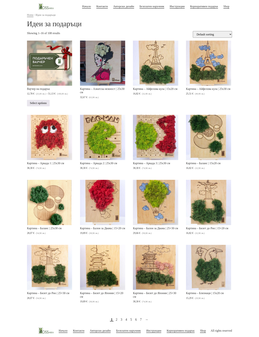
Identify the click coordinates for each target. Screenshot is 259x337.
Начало (86, 6)
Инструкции (177, 6)
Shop (226, 6)
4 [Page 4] (126, 319)
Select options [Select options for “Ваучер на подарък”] (38, 103)
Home (30, 14)
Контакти (102, 6)
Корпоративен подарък (204, 6)
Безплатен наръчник (152, 6)
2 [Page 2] (116, 319)
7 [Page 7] (141, 319)
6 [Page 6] (136, 319)
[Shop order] (212, 34)
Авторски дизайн (123, 6)
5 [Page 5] (131, 319)
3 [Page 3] (121, 319)
